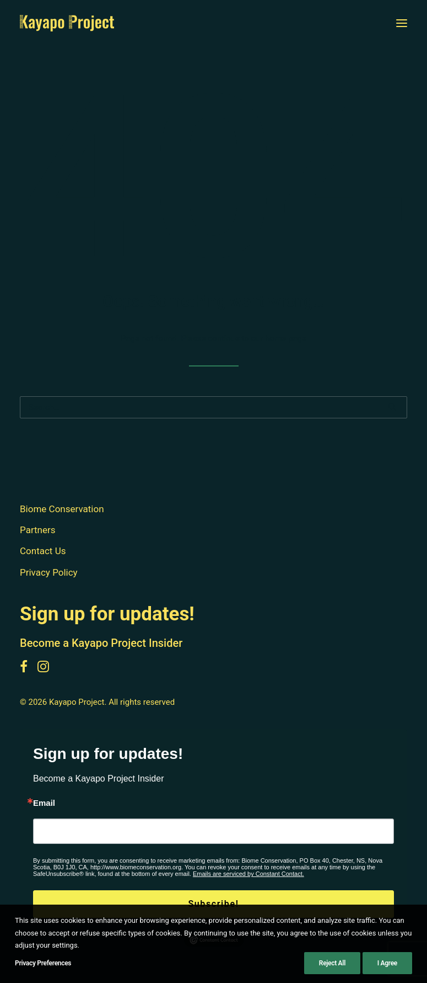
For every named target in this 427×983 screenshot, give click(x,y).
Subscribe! (213, 904)
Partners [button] (38, 529)
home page (285, 338)
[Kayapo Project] (67, 23)
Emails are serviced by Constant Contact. (248, 873)
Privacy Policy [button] (49, 572)
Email (44, 803)
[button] (401, 23)
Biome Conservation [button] (62, 508)
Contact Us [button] (43, 550)
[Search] (213, 407)
